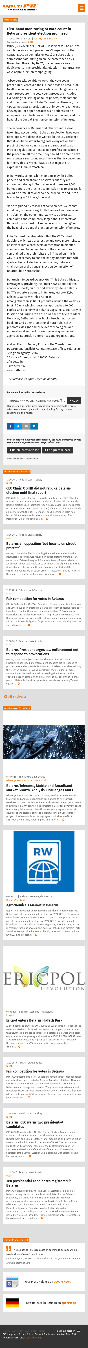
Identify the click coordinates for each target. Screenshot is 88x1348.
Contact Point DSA (66, 1334)
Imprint (12, 1334)
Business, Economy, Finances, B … (36, 896)
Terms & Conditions (45, 1334)
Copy (74, 400)
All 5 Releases (15, 696)
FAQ (4, 1334)
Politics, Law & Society (45, 38)
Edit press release (57, 450)
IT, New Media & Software (32, 777)
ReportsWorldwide (16, 900)
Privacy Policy (26, 1334)
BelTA (30, 42)
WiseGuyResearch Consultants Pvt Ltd (26, 780)
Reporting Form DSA (13, 1337)
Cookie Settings (34, 1337)
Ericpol (10, 1015)
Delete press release (24, 450)
